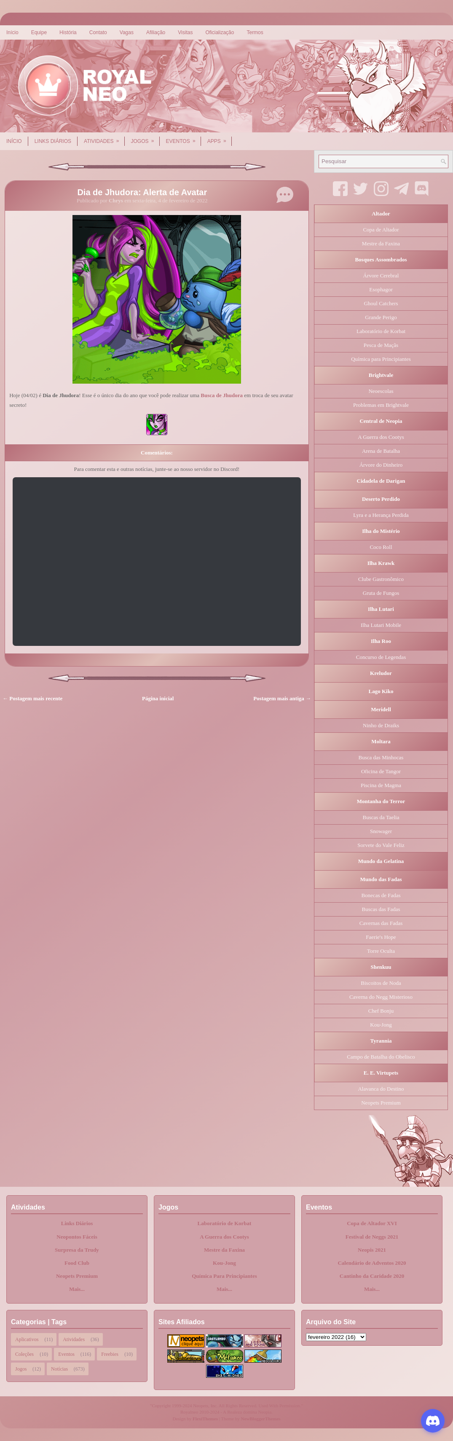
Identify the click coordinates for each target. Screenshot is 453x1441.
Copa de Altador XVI (372, 1223)
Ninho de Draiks (381, 725)
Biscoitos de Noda (381, 983)
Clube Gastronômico (381, 579)
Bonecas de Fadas (380, 895)
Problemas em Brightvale (381, 405)
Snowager (381, 831)
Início (12, 32)
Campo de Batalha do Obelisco (381, 1057)
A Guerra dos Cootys (381, 437)
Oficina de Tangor (381, 771)
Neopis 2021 (372, 1250)
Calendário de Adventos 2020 (372, 1263)
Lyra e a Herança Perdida (380, 515)
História (68, 32)
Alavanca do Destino (381, 1089)
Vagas (127, 32)
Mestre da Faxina (381, 243)
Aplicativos (26, 1339)
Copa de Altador (381, 229)
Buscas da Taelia (381, 817)
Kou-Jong (380, 1025)
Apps (219, 138)
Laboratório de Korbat (381, 331)
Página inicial (158, 698)
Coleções (24, 1354)
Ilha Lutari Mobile (381, 625)
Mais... (77, 1289)
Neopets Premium (381, 1103)
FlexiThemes (205, 1418)
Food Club (76, 1263)
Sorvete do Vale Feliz (380, 845)
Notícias (59, 1369)
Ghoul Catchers (381, 303)
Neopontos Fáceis (76, 1237)
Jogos (145, 138)
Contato (98, 32)
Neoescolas (380, 391)
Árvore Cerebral (381, 275)
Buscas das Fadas (381, 909)
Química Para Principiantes (224, 1276)
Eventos (183, 138)
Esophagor (381, 289)
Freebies (109, 1354)
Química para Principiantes (381, 359)
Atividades (104, 138)
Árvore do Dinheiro (381, 465)
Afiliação (155, 32)
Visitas (185, 32)
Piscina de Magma (381, 785)
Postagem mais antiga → (282, 698)
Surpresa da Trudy (77, 1250)
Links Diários (53, 141)
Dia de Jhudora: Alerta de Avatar (142, 192)
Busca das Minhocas (381, 757)
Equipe (39, 32)
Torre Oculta (381, 951)
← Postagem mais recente (32, 698)
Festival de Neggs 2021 (372, 1237)
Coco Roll (381, 547)
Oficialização (219, 32)
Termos (255, 32)
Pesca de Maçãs (381, 345)
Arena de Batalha (381, 451)
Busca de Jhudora (222, 395)
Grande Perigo (381, 317)
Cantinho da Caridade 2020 (372, 1276)
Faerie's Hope (381, 937)
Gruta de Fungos (381, 593)
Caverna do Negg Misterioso (381, 997)
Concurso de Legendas (381, 657)
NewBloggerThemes (261, 1418)
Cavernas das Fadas (381, 923)
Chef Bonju (381, 1011)
